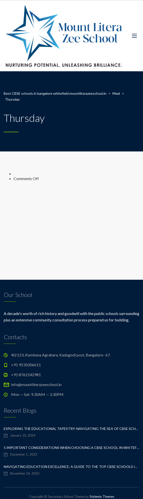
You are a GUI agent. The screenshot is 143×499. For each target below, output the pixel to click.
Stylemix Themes (102, 497)
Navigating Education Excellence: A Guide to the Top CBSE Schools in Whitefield (71, 466)
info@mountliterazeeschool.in (36, 384)
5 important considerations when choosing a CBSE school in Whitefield (71, 447)
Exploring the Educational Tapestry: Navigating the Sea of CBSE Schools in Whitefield (71, 428)
